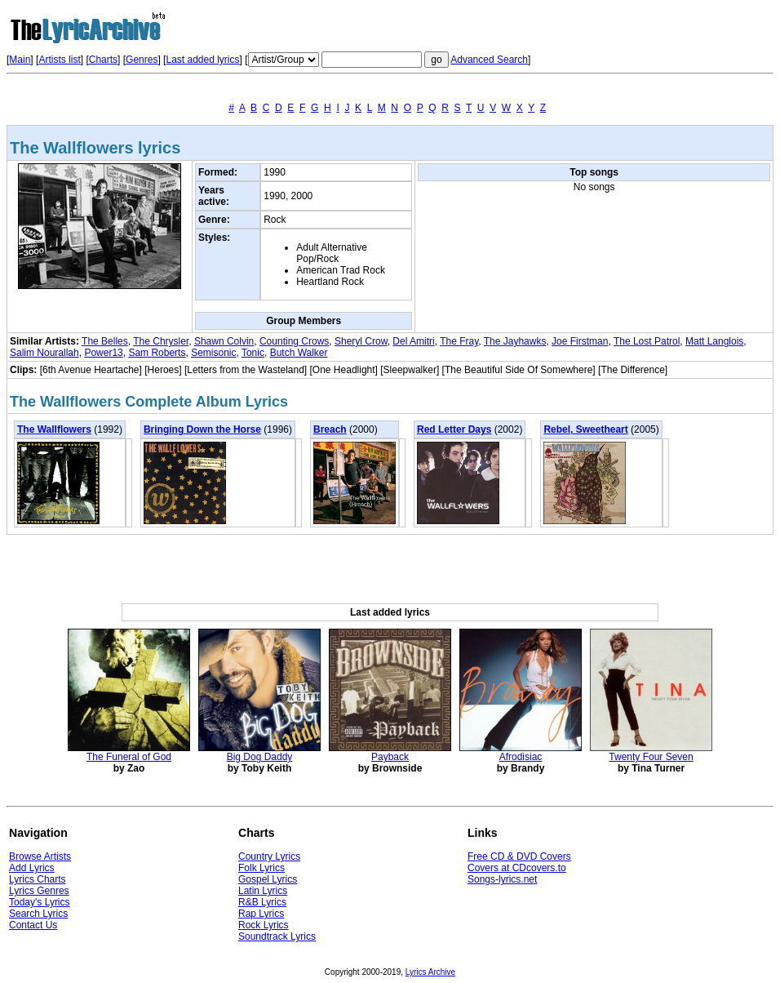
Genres (141, 59)
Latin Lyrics (262, 890)
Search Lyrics (38, 913)
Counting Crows (294, 341)
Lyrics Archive (430, 971)
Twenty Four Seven (651, 757)
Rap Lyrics (261, 913)
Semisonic (213, 352)
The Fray (459, 341)
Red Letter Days (454, 429)
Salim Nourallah (44, 352)
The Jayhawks (515, 341)
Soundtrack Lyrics (277, 936)
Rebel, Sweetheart (585, 429)
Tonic (253, 352)
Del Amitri (413, 341)
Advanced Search (489, 59)
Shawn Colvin (224, 341)
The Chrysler (160, 341)
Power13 (103, 352)
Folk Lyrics (261, 868)
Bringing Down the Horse (202, 429)
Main (19, 59)
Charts (103, 59)
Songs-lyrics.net (502, 879)
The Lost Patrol (647, 341)
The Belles (105, 341)
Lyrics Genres (39, 890)
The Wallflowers (54, 429)
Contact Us (33, 925)
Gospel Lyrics (267, 879)
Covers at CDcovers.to (517, 868)
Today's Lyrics (39, 902)
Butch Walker (299, 352)
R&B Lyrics (262, 902)
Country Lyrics (269, 856)
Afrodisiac (521, 757)
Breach (330, 429)
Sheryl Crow (361, 341)
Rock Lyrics (263, 925)
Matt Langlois (714, 341)
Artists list (59, 59)
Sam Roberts (156, 352)
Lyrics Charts (37, 879)
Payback (390, 757)
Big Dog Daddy (260, 757)
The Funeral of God (128, 757)
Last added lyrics (202, 59)
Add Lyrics (32, 868)
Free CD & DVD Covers (519, 856)
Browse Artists (40, 856)
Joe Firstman (580, 341)
